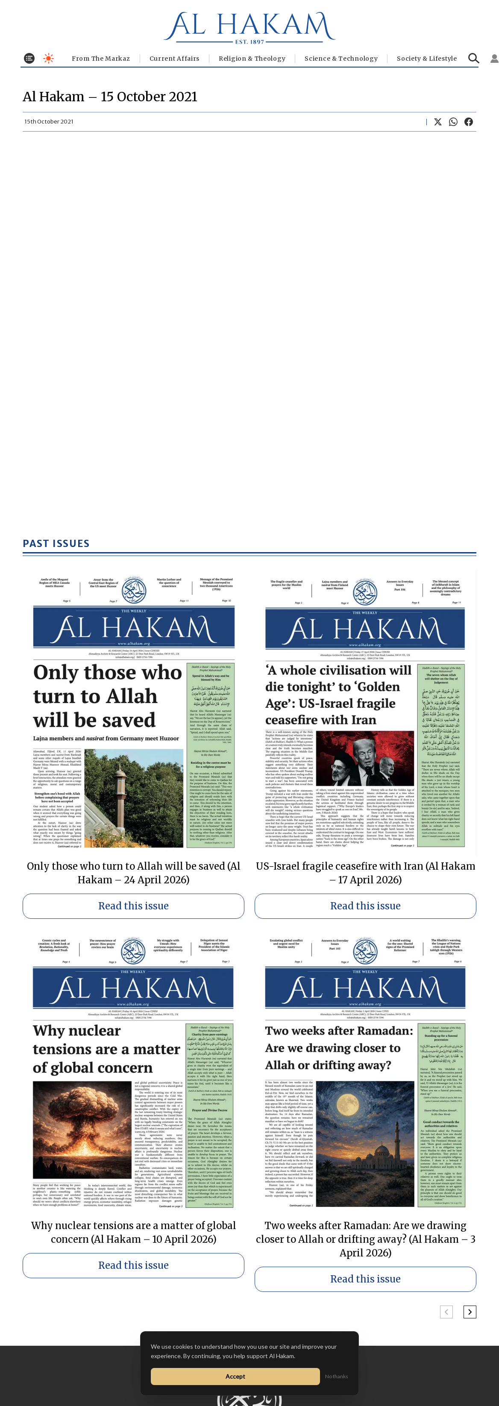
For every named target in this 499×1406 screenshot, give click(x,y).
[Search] (474, 58)
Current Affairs (175, 58)
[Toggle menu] (29, 58)
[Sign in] (494, 58)
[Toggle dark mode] (48, 58)
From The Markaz (101, 58)
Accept (235, 1376)
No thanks (336, 1376)
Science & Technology (341, 58)
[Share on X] (438, 122)
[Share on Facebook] (468, 122)
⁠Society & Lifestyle (427, 58)
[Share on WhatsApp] (453, 122)
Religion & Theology (252, 58)
